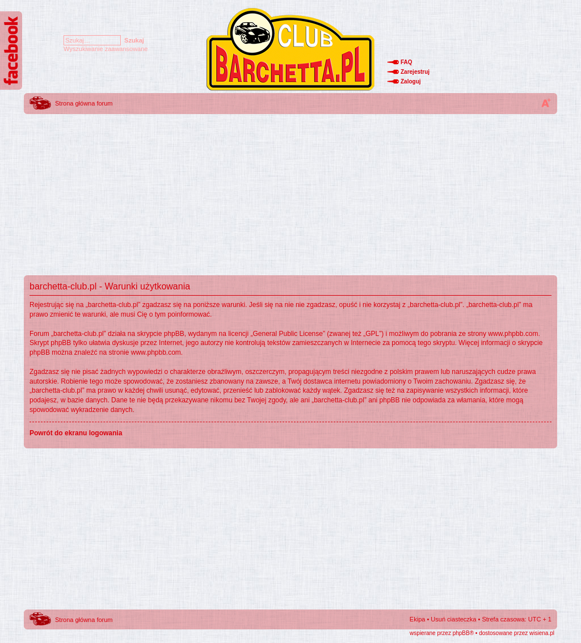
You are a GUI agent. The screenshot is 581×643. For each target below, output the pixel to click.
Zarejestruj (415, 72)
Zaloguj (411, 81)
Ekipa (418, 619)
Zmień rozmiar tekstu (545, 103)
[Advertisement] (290, 195)
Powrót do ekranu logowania (76, 433)
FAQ (406, 62)
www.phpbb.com (513, 334)
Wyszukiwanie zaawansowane (106, 48)
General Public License (288, 334)
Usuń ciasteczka (453, 619)
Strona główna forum (84, 103)
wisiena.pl (541, 633)
